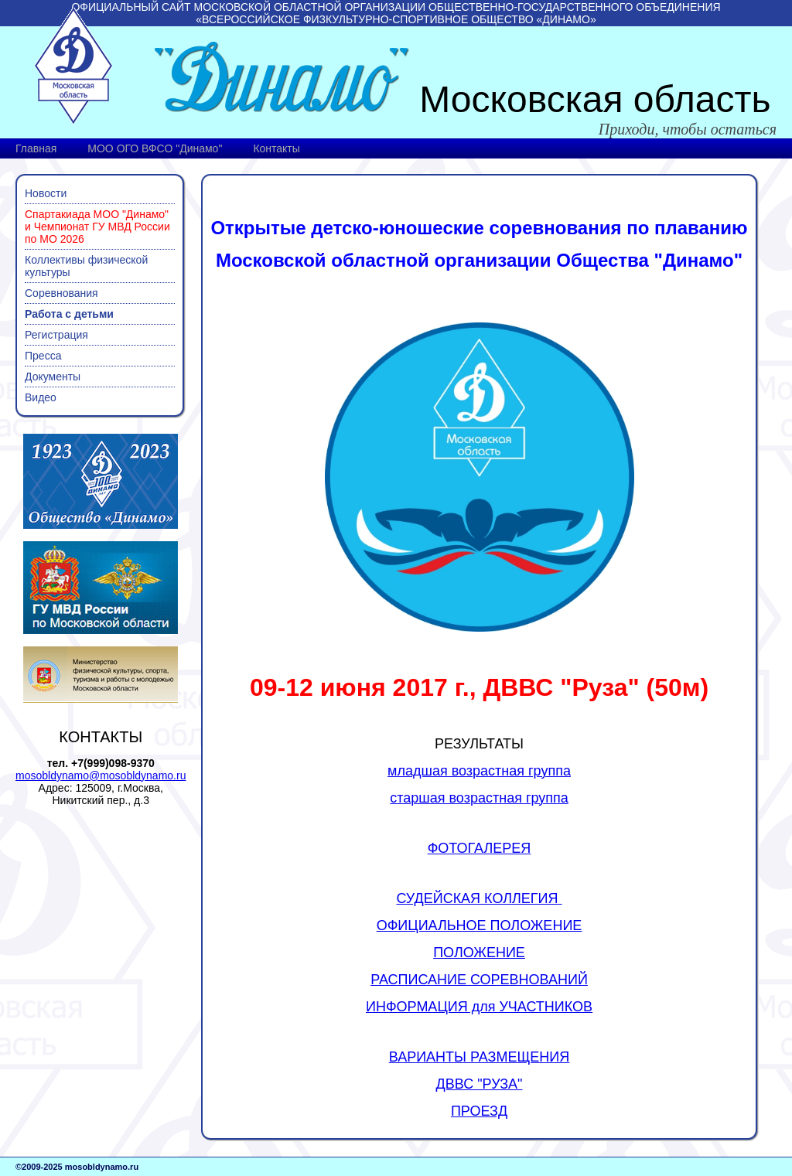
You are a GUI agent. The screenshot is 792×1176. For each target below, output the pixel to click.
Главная (35, 148)
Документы (52, 376)
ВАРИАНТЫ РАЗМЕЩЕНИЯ (479, 1057)
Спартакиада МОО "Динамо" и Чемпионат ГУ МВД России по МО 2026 (97, 226)
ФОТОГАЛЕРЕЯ (479, 848)
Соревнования (61, 293)
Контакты (276, 148)
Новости (46, 193)
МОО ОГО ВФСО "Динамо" (154, 148)
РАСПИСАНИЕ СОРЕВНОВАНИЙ (479, 979)
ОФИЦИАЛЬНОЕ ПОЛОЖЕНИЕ (479, 925)
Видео (40, 397)
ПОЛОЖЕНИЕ (479, 952)
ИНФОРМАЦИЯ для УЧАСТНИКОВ (479, 1006)
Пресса (43, 355)
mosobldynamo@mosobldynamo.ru (100, 775)
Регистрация (56, 335)
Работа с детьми (69, 314)
